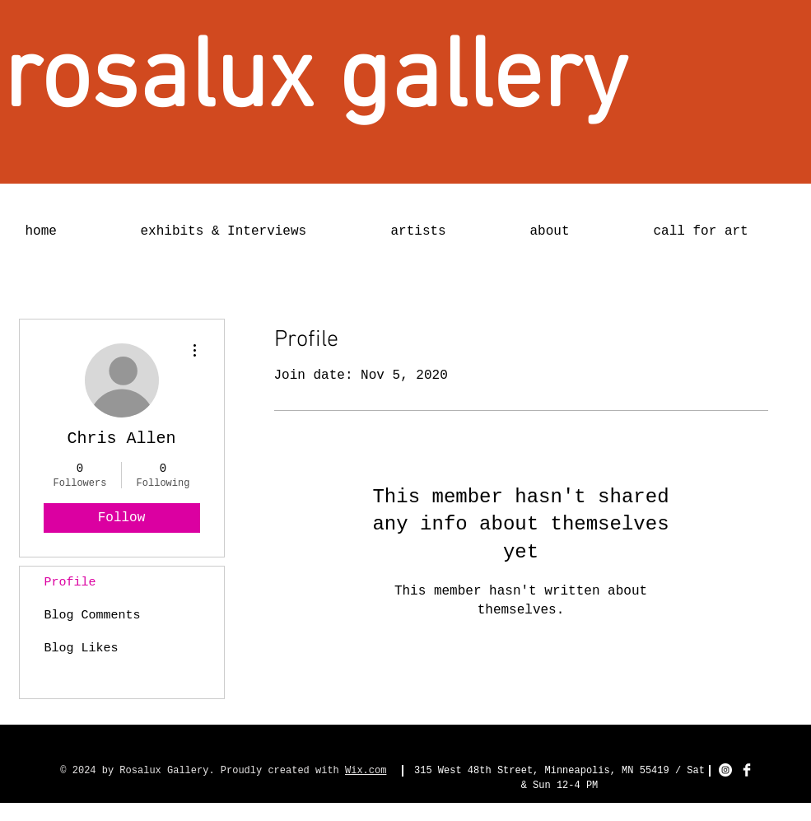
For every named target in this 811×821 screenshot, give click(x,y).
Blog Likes (81, 648)
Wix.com (365, 771)
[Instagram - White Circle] (725, 770)
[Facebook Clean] (746, 770)
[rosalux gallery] (314, 81)
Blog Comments (92, 616)
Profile (70, 583)
